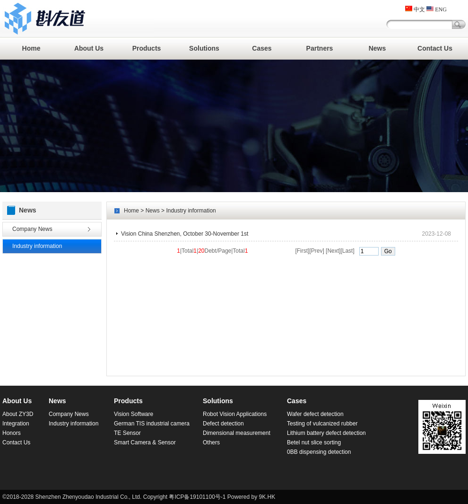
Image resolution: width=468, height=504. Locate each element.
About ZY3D (17, 414)
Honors (11, 433)
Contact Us (434, 48)
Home (31, 48)
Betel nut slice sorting (314, 442)
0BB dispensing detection (319, 452)
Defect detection (223, 423)
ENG (436, 9)
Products (146, 48)
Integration (15, 423)
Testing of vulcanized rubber (322, 423)
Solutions (204, 48)
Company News (32, 229)
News (377, 48)
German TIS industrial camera (152, 423)
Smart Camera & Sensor (145, 442)
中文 (415, 9)
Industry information (37, 246)
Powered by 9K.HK (251, 497)
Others (211, 442)
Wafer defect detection (315, 414)
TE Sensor (127, 433)
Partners (319, 48)
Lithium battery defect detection (326, 433)
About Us (89, 48)
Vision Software (133, 414)
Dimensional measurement (236, 433)
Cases (261, 48)
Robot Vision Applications (235, 414)
